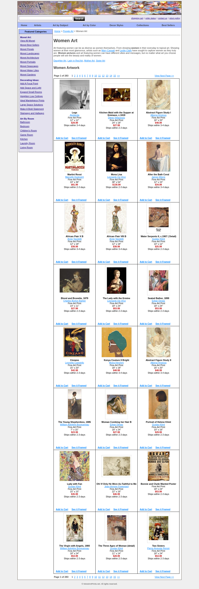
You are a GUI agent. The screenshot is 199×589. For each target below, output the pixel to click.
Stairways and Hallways (32, 113)
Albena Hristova (158, 115)
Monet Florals (27, 49)
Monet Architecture (29, 57)
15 (114, 75)
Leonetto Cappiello (74, 362)
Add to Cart (62, 138)
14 (111, 75)
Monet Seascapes (29, 66)
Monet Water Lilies (29, 70)
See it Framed (79, 138)
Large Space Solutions (31, 104)
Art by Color (89, 25)
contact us (162, 18)
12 (103, 75)
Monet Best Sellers (29, 45)
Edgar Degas (158, 300)
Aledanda (74, 115)
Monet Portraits (27, 62)
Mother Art (89, 60)
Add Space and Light (30, 87)
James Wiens (158, 177)
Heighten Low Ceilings (31, 96)
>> (118, 75)
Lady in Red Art (75, 60)
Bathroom (25, 122)
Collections (143, 25)
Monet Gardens (28, 74)
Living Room (26, 147)
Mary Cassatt (108, 50)
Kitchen (24, 139)
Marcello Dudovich (74, 177)
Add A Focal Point (29, 83)
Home (24, 25)
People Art (68, 31)
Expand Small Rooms (31, 92)
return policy (174, 18)
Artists (37, 25)
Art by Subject (60, 25)
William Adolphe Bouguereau (74, 424)
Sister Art (100, 60)
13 (107, 75)
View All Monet (27, 40)
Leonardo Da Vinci (116, 177)
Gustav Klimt (158, 239)
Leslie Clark (126, 50)
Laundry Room (27, 143)
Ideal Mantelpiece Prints (32, 100)
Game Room (26, 135)
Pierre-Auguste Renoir (158, 548)
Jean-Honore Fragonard (116, 486)
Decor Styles (116, 25)
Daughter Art (60, 60)
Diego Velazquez (116, 117)
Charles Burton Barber (74, 300)
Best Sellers (168, 25)
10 (96, 75)
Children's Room (28, 130)
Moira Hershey (116, 362)
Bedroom (24, 126)
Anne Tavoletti (75, 239)
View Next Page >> (164, 75)
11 (99, 75)
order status (150, 18)
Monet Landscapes (29, 53)
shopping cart (137, 18)
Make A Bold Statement (32, 109)
